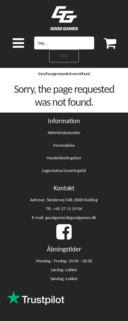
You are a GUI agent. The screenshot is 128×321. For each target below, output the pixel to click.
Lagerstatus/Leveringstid (64, 170)
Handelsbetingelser (64, 157)
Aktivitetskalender (64, 132)
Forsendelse (64, 145)
